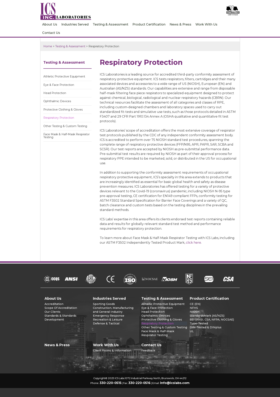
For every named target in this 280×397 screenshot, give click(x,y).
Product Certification (148, 24)
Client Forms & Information (112, 350)
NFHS (194, 308)
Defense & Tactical (106, 323)
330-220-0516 (139, 383)
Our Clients (52, 312)
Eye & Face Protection (58, 85)
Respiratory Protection (58, 117)
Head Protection (54, 93)
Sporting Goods (104, 304)
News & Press (180, 24)
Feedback (148, 350)
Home (47, 46)
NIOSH (195, 312)
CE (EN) (195, 304)
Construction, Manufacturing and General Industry (113, 310)
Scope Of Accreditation (61, 308)
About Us (49, 24)
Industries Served (75, 24)
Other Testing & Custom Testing (65, 126)
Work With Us (206, 24)
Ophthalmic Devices (57, 101)
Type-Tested (199, 323)
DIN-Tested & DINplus (205, 327)
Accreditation (54, 304)
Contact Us (51, 33)
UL (192, 331)
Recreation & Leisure (107, 319)
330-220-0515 (110, 383)
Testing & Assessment (110, 24)
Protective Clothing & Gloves (63, 109)
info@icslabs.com (175, 383)
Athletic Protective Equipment (64, 76)
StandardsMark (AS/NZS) (207, 315)
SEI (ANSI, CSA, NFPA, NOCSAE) (212, 319)
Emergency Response (108, 315)
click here (193, 242)
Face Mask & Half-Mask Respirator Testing (66, 136)
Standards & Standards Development (60, 317)
